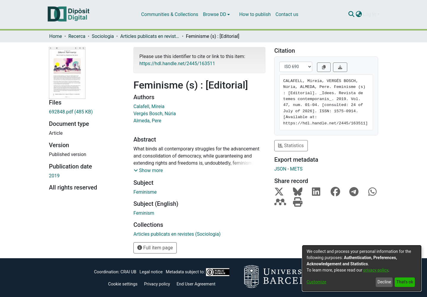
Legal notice (150, 271)
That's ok (404, 282)
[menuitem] (216, 14)
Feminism (143, 213)
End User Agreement (195, 284)
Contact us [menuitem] (286, 14)
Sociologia (103, 36)
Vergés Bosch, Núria (154, 113)
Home (55, 36)
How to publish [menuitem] (255, 14)
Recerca (76, 36)
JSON (280, 169)
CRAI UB (128, 271)
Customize (316, 282)
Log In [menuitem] (369, 14)
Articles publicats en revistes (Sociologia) (149, 36)
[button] (148, 170)
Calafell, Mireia (149, 106)
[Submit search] (351, 14)
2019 (54, 176)
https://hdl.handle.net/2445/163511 (177, 63)
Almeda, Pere (147, 120)
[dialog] (361, 268)
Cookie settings (123, 284)
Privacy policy (157, 284)
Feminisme (145, 192)
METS (296, 169)
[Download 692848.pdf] (87, 111)
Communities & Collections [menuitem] (169, 14)
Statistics (291, 145)
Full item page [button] (155, 248)
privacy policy (375, 270)
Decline (384, 282)
